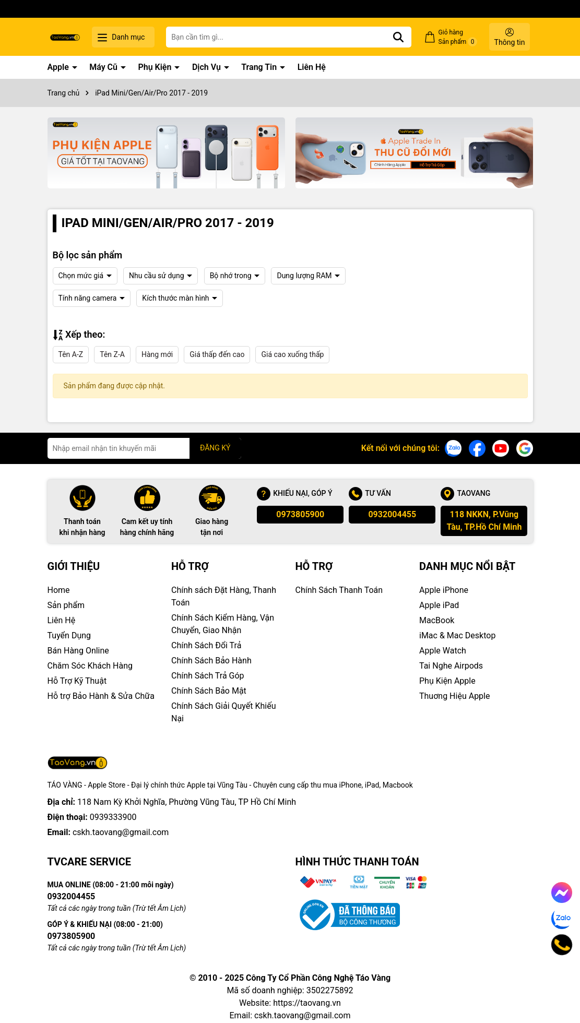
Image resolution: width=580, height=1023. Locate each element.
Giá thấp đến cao (217, 354)
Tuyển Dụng (69, 635)
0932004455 (392, 514)
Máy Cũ (104, 67)
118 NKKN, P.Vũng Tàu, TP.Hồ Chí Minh (484, 520)
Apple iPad (439, 605)
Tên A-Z (71, 354)
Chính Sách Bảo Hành (211, 660)
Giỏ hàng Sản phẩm (458, 37)
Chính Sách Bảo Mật (208, 691)
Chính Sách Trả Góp (207, 676)
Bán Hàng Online (78, 651)
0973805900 (300, 514)
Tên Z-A (112, 354)
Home (59, 590)
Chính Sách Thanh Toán (339, 590)
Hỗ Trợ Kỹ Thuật (77, 681)
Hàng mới (157, 354)
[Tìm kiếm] (398, 37)
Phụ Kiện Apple (447, 681)
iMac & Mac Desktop (457, 635)
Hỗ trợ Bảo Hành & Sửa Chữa (101, 696)
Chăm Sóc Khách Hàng (90, 666)
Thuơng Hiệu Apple (454, 696)
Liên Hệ (312, 67)
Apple (59, 67)
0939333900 (113, 817)
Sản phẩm (66, 605)
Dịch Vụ (207, 67)
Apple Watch (442, 651)
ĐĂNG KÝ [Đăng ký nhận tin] (215, 448)
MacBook (436, 620)
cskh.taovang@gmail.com (121, 832)
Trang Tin (260, 67)
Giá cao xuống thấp (292, 354)
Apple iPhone (443, 590)
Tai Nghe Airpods (451, 666)
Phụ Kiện (155, 67)
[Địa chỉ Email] (144, 448)
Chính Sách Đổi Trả (206, 645)
